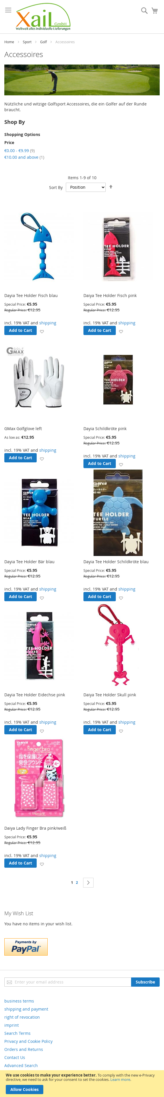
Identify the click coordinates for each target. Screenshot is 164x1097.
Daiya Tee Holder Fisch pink (110, 295)
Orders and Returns (23, 1049)
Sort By (56, 187)
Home (9, 41)
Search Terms (17, 1033)
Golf (43, 41)
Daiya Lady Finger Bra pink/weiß (35, 828)
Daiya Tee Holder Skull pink (109, 694)
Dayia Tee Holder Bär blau (29, 561)
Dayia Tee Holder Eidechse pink (34, 694)
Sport (27, 41)
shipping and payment (26, 1009)
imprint (11, 1025)
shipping (47, 323)
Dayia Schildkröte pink (104, 428)
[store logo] (43, 17)
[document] (82, 1083)
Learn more (120, 1079)
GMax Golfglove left (23, 428)
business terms (19, 1001)
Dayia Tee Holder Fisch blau (31, 295)
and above (24, 157)
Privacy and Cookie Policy (28, 1041)
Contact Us (14, 1057)
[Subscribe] (145, 982)
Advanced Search (21, 1065)
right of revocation (22, 1017)
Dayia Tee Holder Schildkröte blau (116, 561)
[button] (42, 331)
